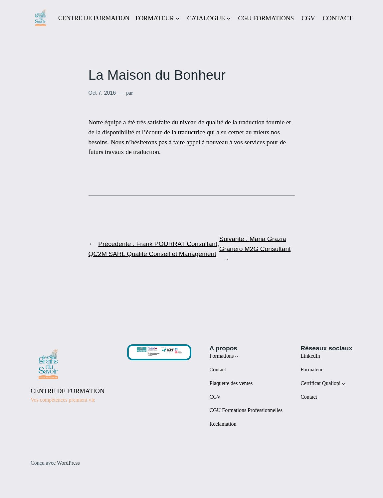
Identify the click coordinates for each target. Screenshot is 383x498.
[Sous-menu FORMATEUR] (178, 18)
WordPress (68, 463)
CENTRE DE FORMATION (93, 18)
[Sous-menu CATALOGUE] (229, 18)
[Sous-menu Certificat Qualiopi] (343, 383)
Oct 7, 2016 (102, 93)
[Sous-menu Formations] (236, 356)
